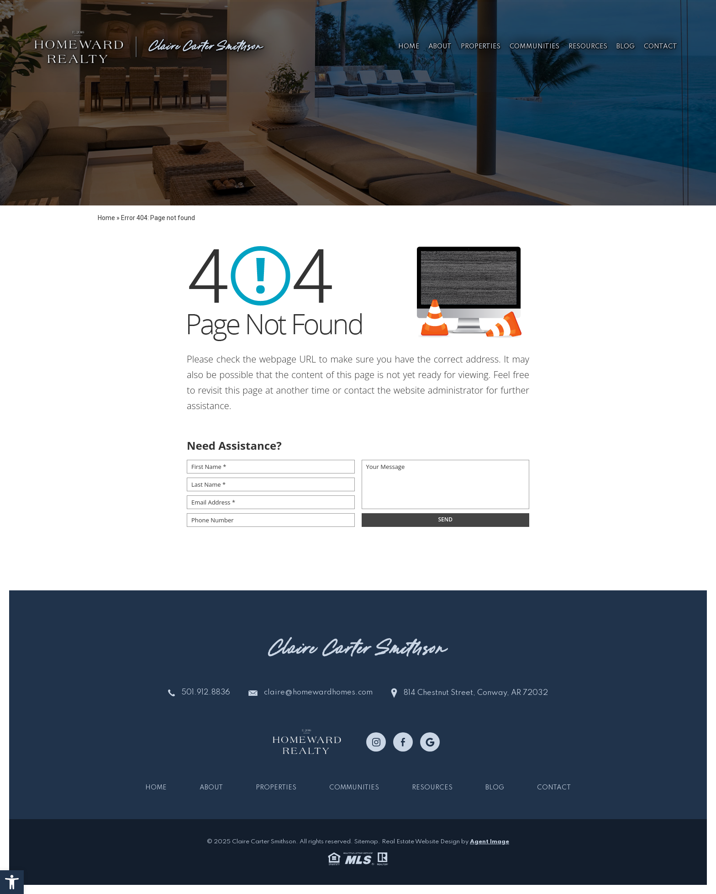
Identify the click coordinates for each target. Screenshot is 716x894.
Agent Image (489, 842)
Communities (533, 46)
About (438, 46)
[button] (12, 882)
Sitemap (366, 842)
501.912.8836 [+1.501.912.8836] (206, 693)
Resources (586, 46)
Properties (479, 46)
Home (407, 46)
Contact (659, 46)
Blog (624, 46)
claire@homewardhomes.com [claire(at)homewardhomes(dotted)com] (319, 693)
